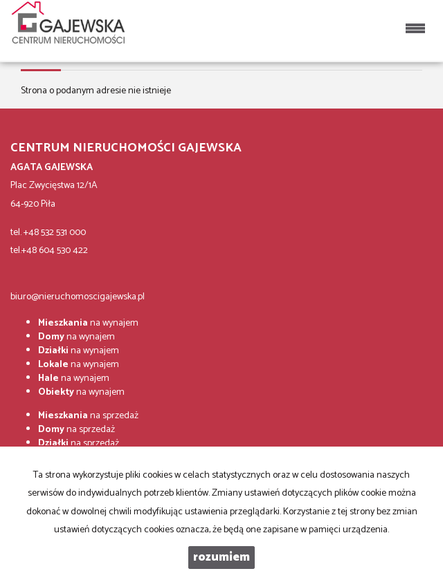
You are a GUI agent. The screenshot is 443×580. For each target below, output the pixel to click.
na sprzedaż (88, 416)
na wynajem (88, 323)
